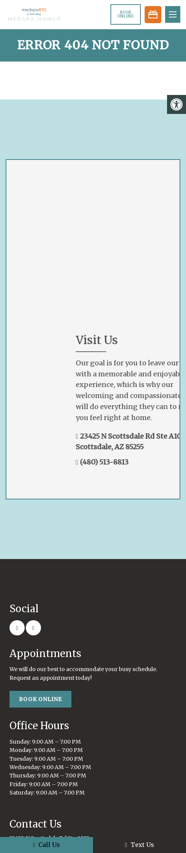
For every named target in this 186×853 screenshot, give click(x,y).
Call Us (46, 844)
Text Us (139, 844)
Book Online (125, 14)
